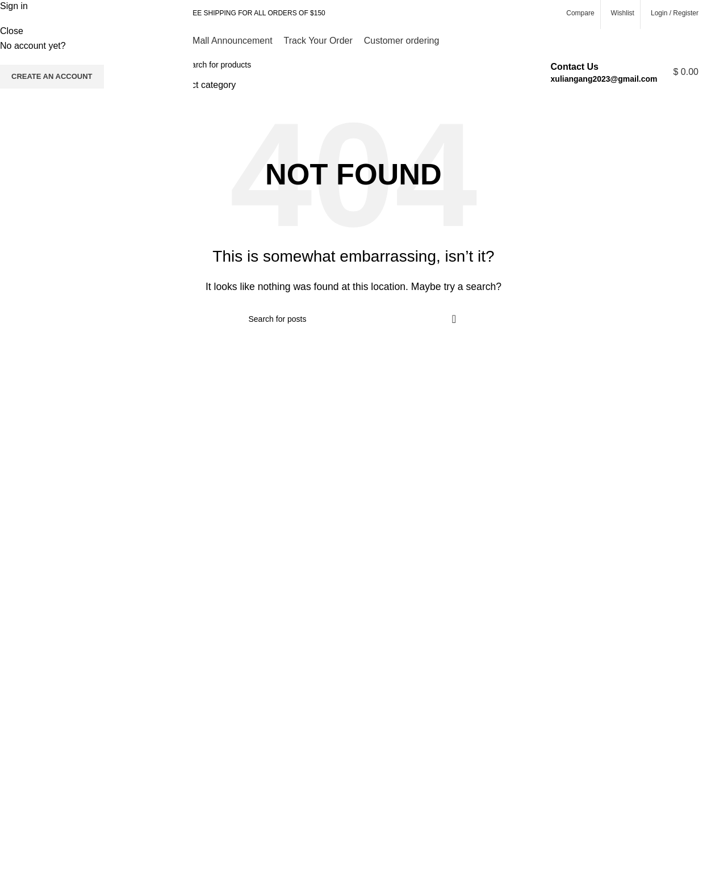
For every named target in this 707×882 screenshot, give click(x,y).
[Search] (344, 65)
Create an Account (52, 76)
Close (11, 31)
